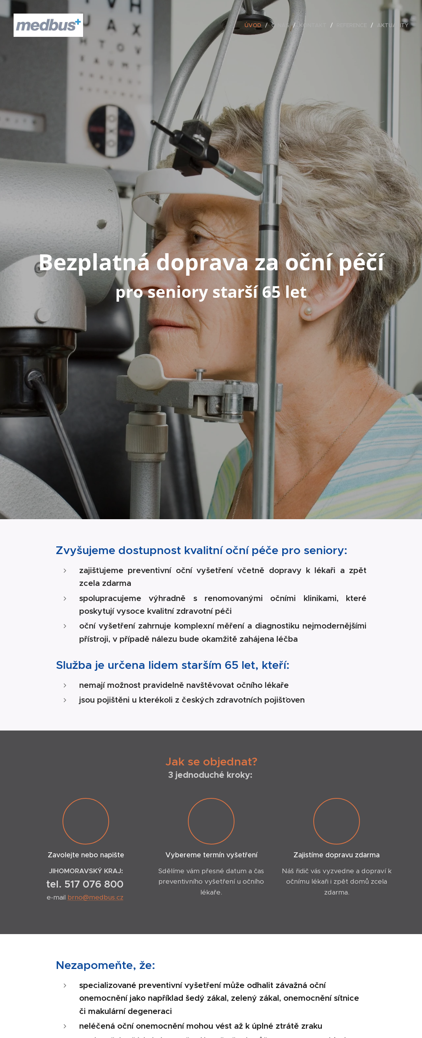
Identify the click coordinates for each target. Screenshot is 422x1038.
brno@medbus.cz (95, 897)
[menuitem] (255, 25)
